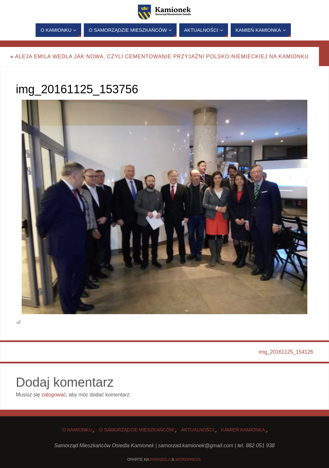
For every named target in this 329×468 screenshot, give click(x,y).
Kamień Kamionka (243, 429)
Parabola (160, 459)
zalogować (53, 394)
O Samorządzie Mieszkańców (136, 429)
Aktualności (197, 429)
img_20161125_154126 (286, 352)
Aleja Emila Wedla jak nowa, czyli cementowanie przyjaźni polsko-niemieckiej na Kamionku (159, 56)
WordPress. (188, 459)
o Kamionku (77, 429)
